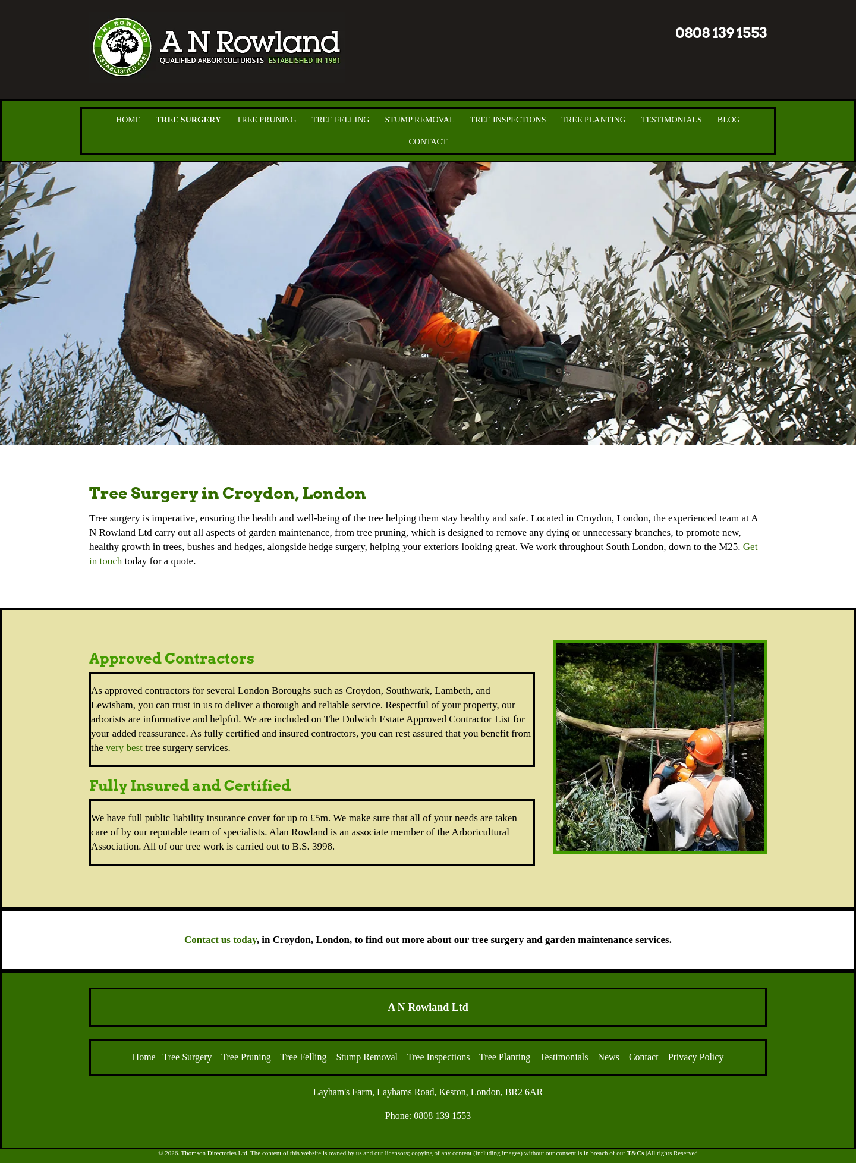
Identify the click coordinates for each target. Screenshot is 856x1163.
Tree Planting (593, 119)
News (608, 1057)
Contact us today (220, 939)
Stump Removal (419, 119)
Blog (728, 119)
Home (128, 119)
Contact (428, 141)
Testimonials (671, 119)
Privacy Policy (696, 1057)
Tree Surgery (188, 119)
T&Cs (635, 1152)
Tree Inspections (508, 119)
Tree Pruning (267, 119)
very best (124, 747)
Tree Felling (341, 119)
